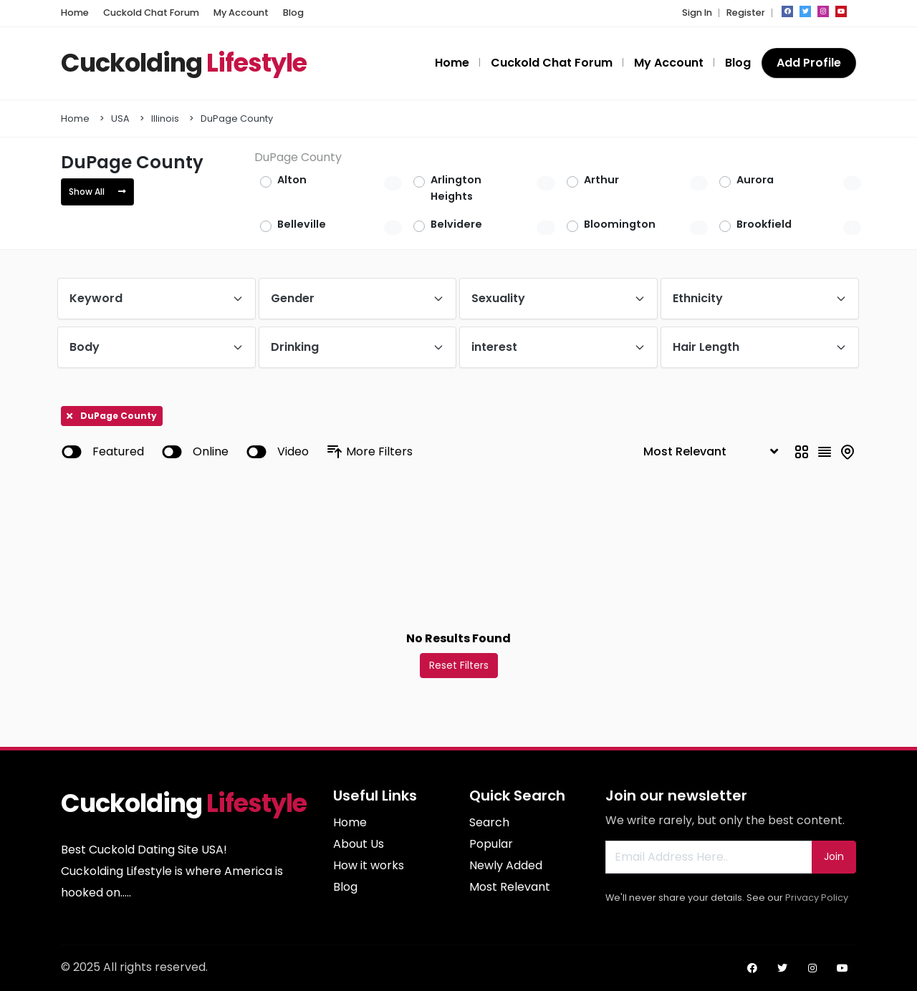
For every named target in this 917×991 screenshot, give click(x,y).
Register (745, 12)
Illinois (165, 118)
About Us (358, 844)
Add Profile (809, 62)
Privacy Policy (816, 897)
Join (834, 856)
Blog (345, 887)
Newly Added (505, 865)
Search (489, 822)
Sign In (697, 12)
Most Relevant (509, 887)
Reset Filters (459, 665)
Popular (491, 844)
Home (75, 118)
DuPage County (237, 118)
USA (120, 118)
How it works (368, 865)
